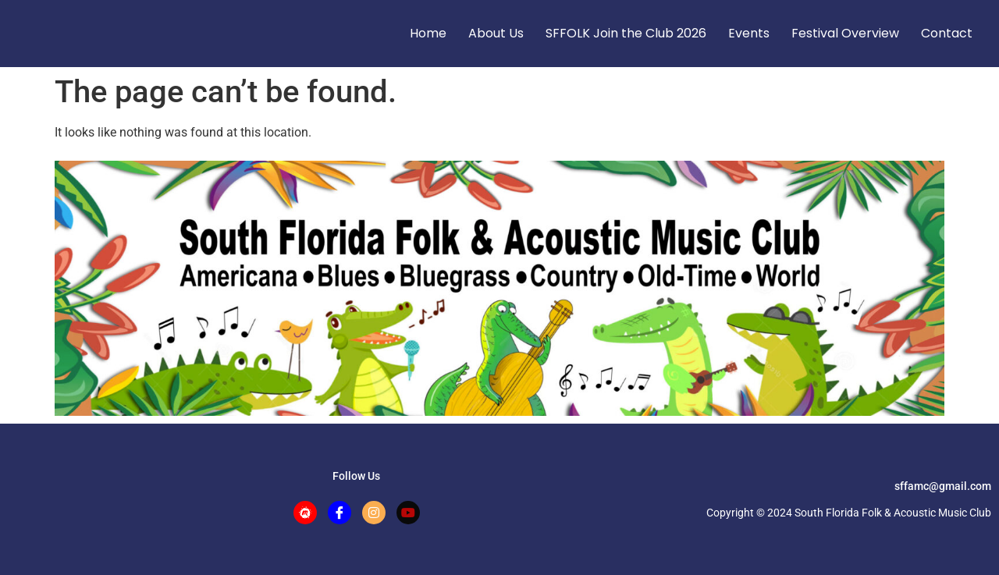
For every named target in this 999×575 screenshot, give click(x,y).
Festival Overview (845, 33)
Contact (946, 33)
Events (749, 33)
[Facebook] (339, 512)
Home (428, 33)
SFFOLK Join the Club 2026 (626, 33)
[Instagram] (374, 512)
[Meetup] (305, 512)
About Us (496, 33)
